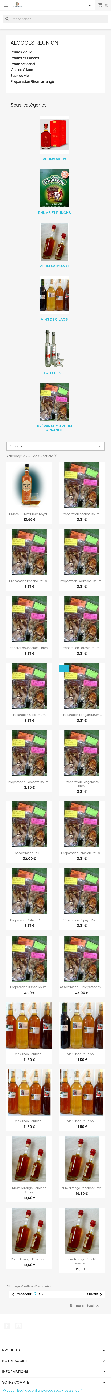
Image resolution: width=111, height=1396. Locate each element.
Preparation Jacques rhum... (29, 648)
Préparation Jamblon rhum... (81, 853)
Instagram (18, 1326)
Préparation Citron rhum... (29, 920)
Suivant (95, 1294)
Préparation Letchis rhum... (82, 648)
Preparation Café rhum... (29, 715)
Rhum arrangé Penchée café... (81, 1188)
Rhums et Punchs (25, 58)
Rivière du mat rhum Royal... (29, 514)
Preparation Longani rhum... (81, 715)
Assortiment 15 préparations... (81, 987)
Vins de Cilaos (22, 70)
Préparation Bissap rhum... (29, 987)
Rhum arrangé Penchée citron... (29, 1190)
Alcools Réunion (34, 42)
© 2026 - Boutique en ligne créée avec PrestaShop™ (42, 1390)
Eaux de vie (20, 75)
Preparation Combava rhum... (29, 782)
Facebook (7, 1326)
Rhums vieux (21, 52)
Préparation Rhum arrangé (32, 81)
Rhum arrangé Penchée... (29, 1259)
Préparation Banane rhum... (29, 581)
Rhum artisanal (23, 64)
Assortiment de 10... (29, 853)
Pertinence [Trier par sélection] (55, 446)
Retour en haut (85, 1306)
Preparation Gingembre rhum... (82, 784)
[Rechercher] (55, 19)
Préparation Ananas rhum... (82, 514)
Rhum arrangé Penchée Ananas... (82, 1261)
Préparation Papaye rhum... (82, 920)
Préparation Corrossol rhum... (82, 581)
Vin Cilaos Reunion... (29, 1054)
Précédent (21, 1294)
